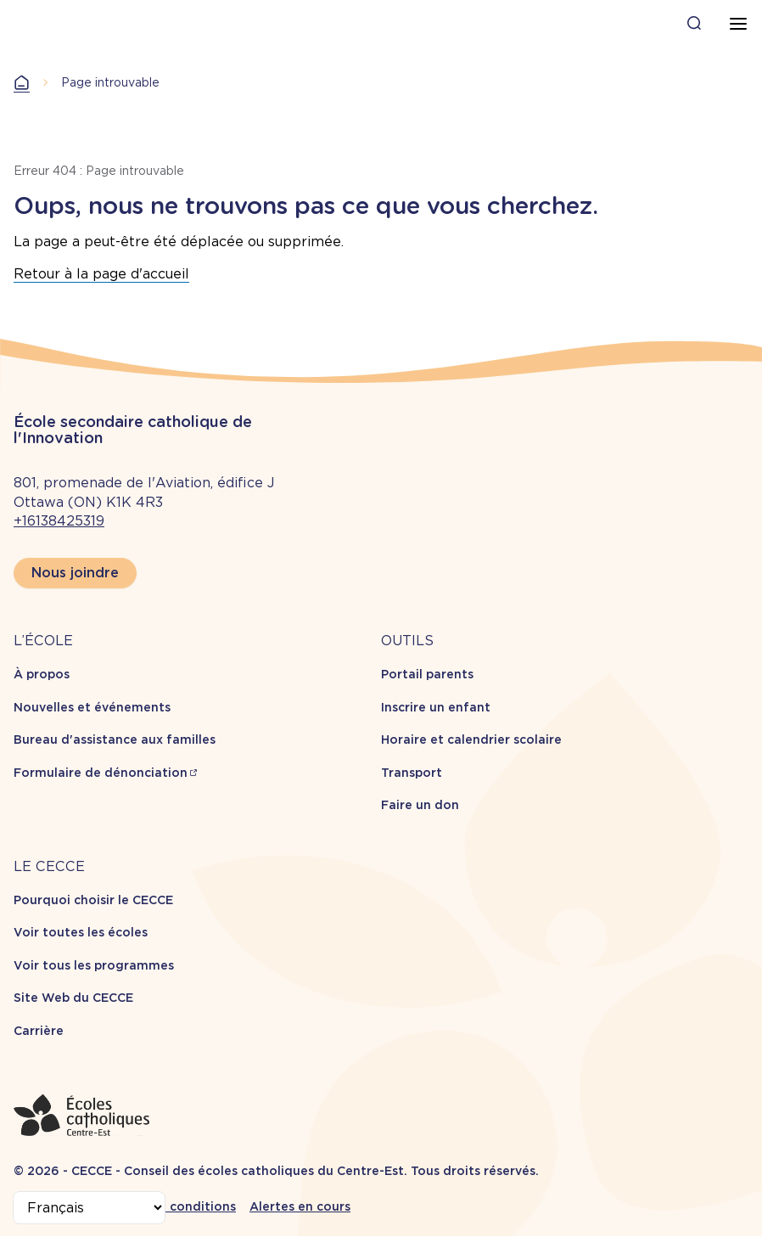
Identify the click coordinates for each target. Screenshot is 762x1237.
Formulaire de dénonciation (101, 772)
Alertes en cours (299, 1206)
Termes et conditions (170, 1206)
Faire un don (420, 805)
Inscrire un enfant (435, 707)
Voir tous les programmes (94, 965)
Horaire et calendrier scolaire (471, 739)
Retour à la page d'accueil (101, 274)
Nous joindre (75, 573)
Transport (411, 772)
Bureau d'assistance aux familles (115, 739)
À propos (42, 674)
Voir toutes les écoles (81, 932)
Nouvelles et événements (92, 707)
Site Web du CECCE (73, 997)
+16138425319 (59, 521)
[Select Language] (89, 1207)
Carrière (39, 1030)
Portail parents (427, 674)
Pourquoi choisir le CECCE (93, 900)
